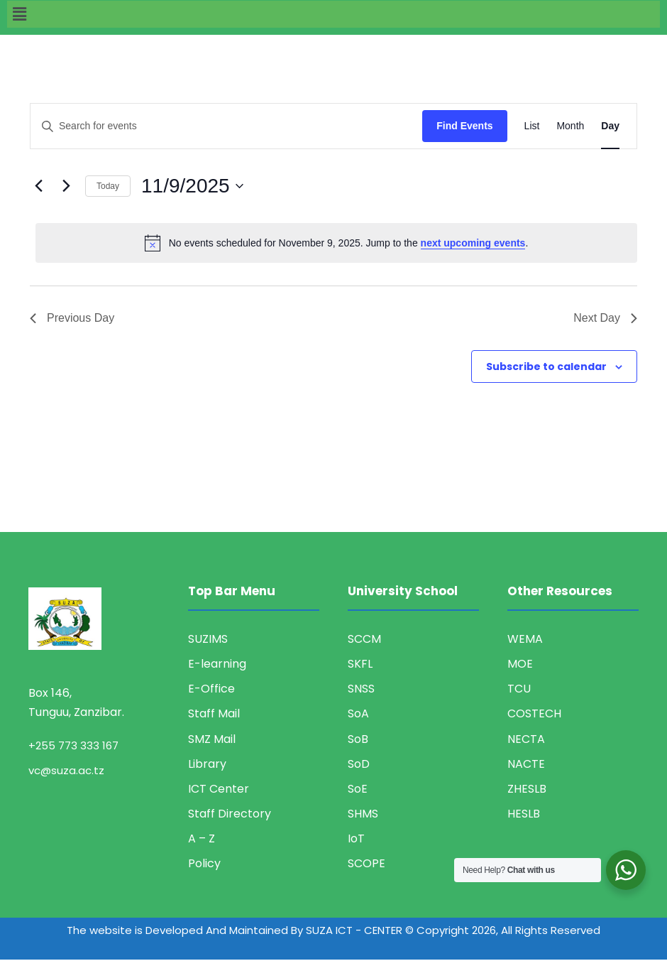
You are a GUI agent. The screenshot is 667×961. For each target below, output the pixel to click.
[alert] (336, 243)
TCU (519, 688)
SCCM (364, 639)
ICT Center (218, 789)
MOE (520, 664)
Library (207, 764)
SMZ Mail (212, 739)
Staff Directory (229, 813)
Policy (204, 863)
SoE (358, 789)
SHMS (363, 813)
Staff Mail (214, 713)
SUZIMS (208, 639)
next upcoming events (473, 243)
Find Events (464, 125)
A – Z (201, 838)
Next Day (605, 318)
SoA (358, 713)
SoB (358, 739)
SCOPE (366, 863)
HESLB (523, 813)
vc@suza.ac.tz (66, 770)
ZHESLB (526, 789)
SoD (359, 764)
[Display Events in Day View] (610, 126)
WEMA (525, 639)
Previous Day (72, 318)
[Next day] (66, 186)
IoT (356, 838)
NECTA (526, 739)
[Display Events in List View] (532, 126)
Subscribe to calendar (546, 366)
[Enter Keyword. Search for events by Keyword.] (226, 126)
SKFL (360, 664)
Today (108, 186)
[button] (333, 14)
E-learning (217, 664)
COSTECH (534, 713)
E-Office (211, 688)
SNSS (361, 688)
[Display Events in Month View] (570, 126)
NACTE (526, 764)
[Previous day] (38, 186)
